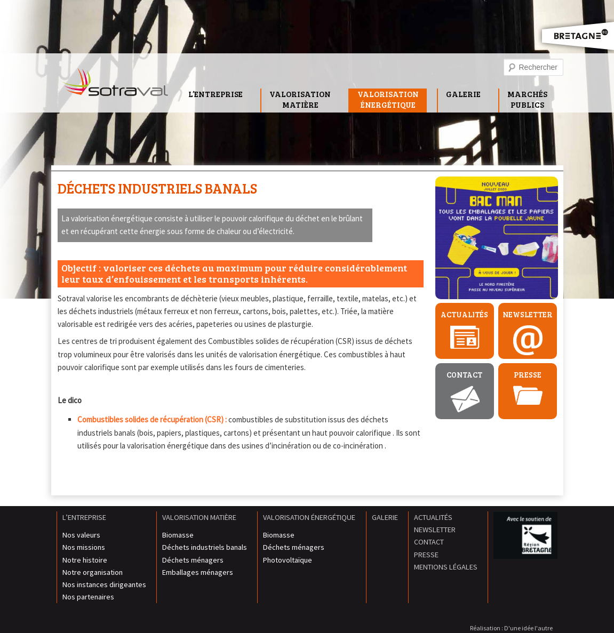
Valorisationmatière (300, 99)
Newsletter (528, 314)
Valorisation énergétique (309, 517)
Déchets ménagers (193, 560)
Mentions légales (445, 567)
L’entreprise (215, 94)
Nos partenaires (88, 597)
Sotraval (115, 85)
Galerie (463, 94)
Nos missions (83, 547)
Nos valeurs (81, 535)
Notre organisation (92, 572)
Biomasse (178, 535)
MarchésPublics (527, 99)
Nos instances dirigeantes (104, 584)
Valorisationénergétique (388, 99)
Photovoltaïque (287, 560)
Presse (527, 375)
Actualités (464, 314)
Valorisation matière (199, 517)
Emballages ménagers (197, 572)
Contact (464, 375)
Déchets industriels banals (157, 188)
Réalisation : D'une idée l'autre (511, 628)
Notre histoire (84, 560)
